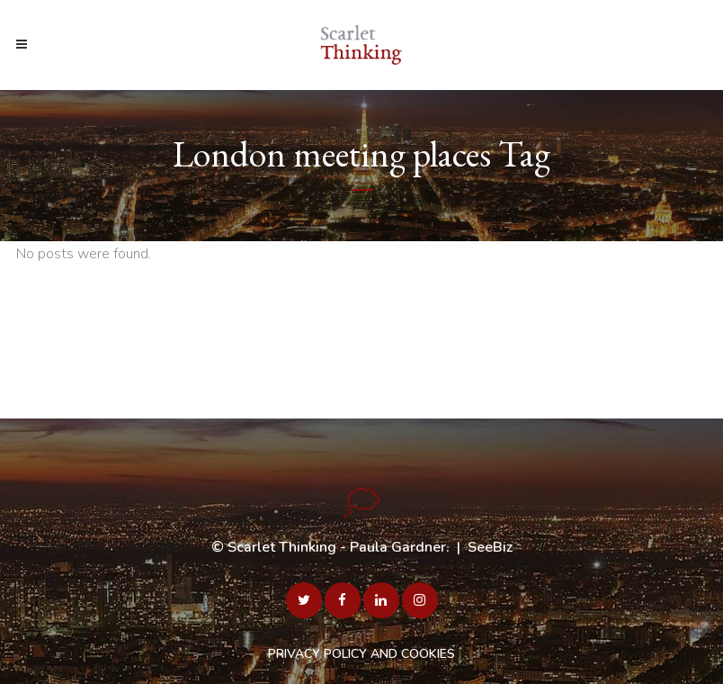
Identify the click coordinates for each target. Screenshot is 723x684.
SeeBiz (490, 547)
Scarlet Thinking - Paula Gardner (337, 547)
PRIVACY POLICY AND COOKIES (361, 653)
